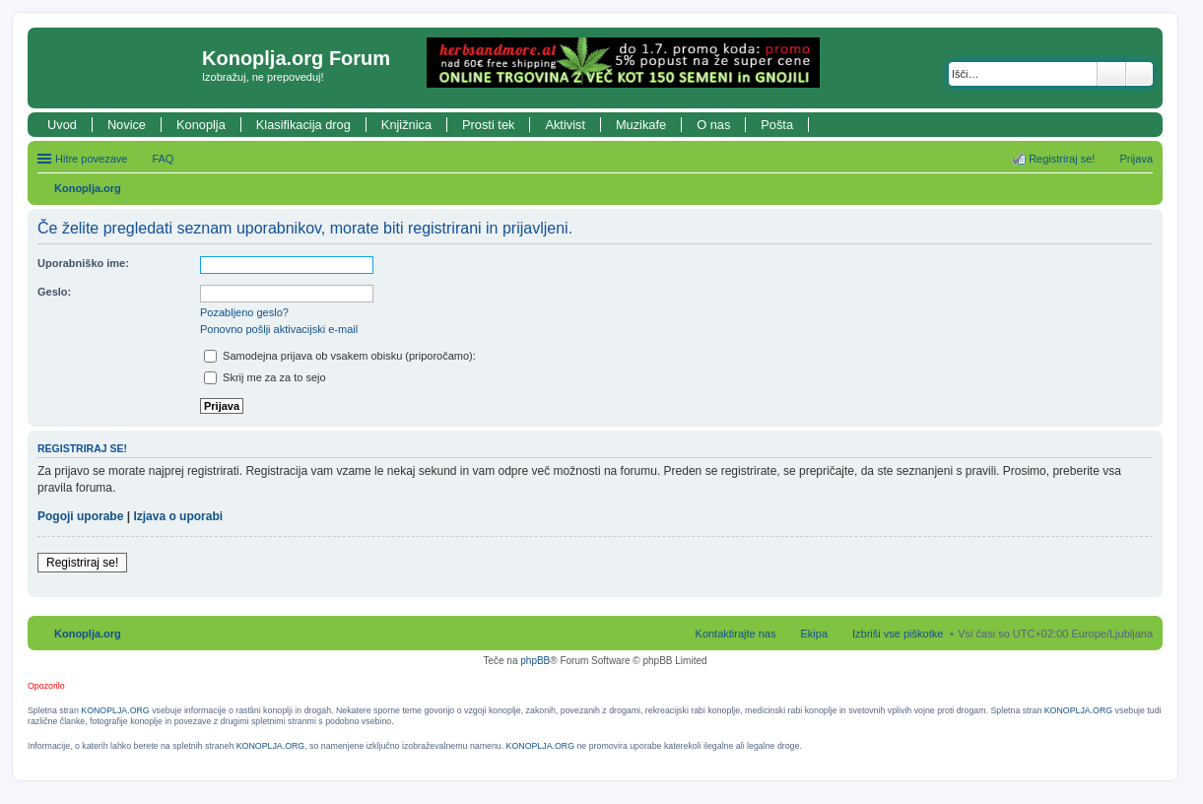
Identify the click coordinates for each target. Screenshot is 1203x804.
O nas (713, 124)
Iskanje (1111, 74)
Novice (126, 124)
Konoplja (201, 124)
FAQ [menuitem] (162, 159)
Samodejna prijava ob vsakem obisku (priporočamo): (340, 356)
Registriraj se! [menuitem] (1062, 159)
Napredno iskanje (1139, 74)
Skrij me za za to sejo (265, 377)
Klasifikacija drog (303, 124)
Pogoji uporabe (80, 516)
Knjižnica (406, 124)
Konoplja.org (87, 188)
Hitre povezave (91, 159)
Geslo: (54, 292)
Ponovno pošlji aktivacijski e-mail (279, 329)
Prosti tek (488, 124)
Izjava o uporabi (178, 516)
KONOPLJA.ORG (115, 710)
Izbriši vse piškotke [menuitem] (897, 633)
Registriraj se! (82, 563)
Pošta (777, 124)
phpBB (535, 660)
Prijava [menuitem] (1136, 159)
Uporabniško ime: (83, 263)
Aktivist (565, 124)
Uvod (62, 124)
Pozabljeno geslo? (244, 312)
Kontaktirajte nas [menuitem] (736, 633)
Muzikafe (641, 124)
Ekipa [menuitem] (814, 633)
